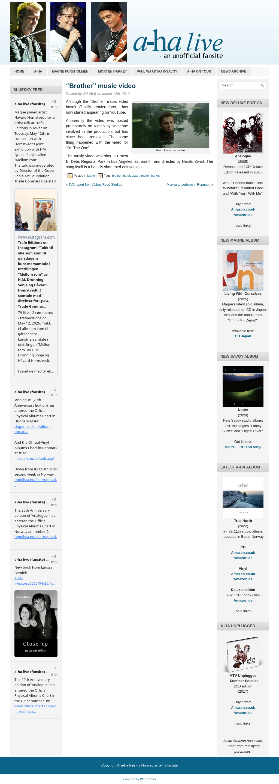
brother (117, 175)
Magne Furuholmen (70, 71)
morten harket (150, 175)
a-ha (38, 71)
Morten (91, 175)
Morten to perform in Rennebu (188, 185)
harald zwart (131, 175)
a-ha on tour (199, 71)
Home (19, 71)
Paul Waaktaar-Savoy (157, 71)
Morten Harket (112, 71)
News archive (233, 71)
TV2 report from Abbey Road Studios (95, 185)
